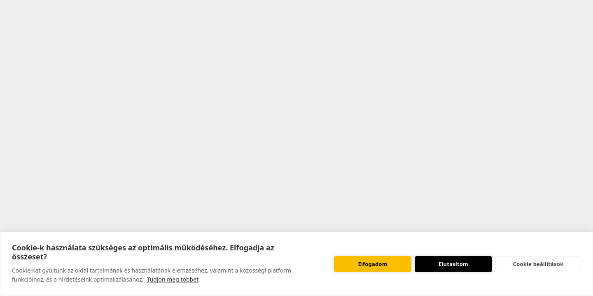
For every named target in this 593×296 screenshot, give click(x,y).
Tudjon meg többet (173, 279)
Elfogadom (372, 264)
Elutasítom (453, 264)
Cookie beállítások (538, 264)
